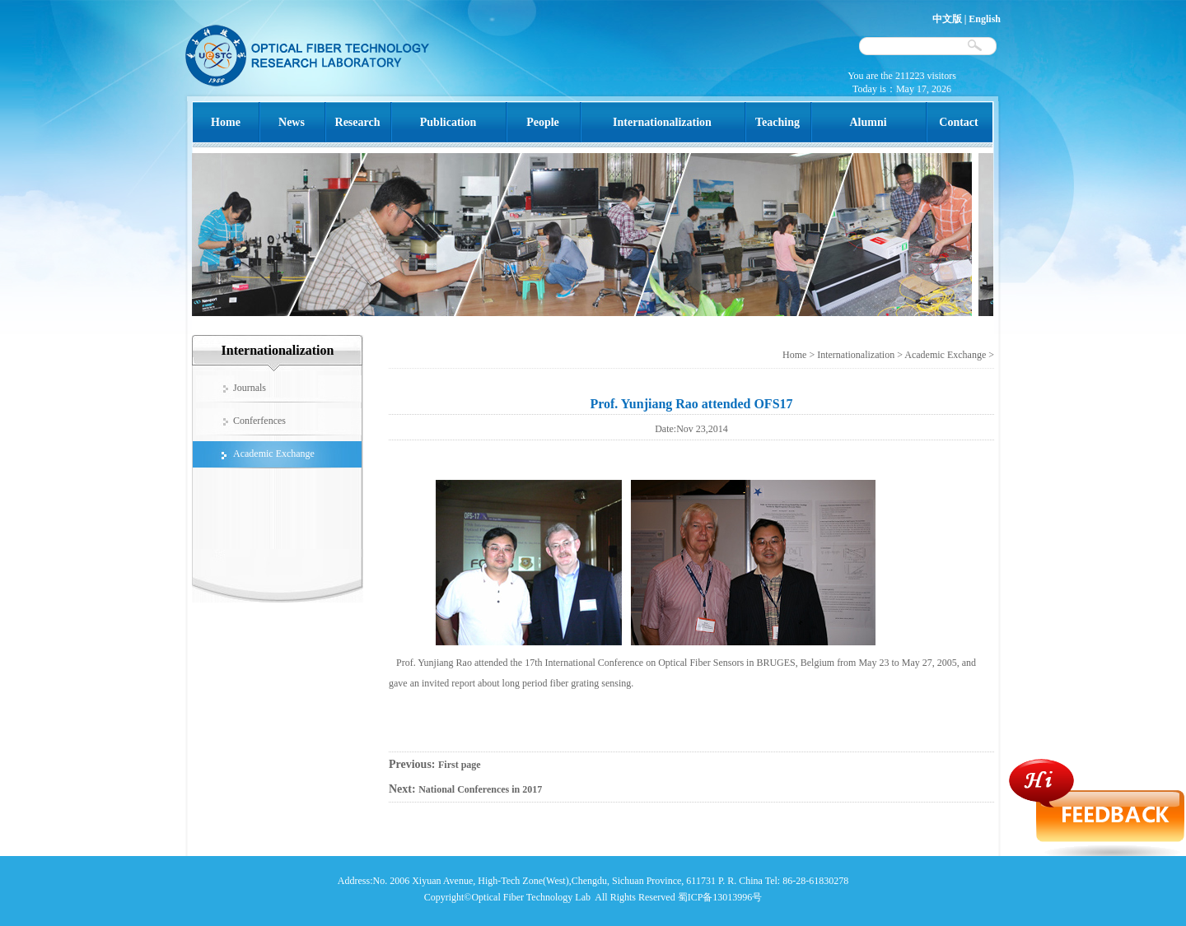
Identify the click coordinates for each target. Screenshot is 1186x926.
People (542, 122)
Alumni (867, 122)
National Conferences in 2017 (480, 789)
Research (358, 122)
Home (225, 122)
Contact (958, 122)
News (291, 122)
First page (459, 764)
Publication (448, 122)
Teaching (777, 122)
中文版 (947, 19)
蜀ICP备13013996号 (720, 897)
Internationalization (662, 122)
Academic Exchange (945, 355)
